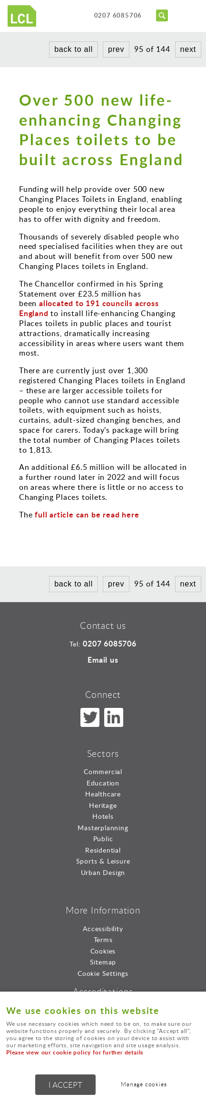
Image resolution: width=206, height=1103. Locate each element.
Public (103, 838)
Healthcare (103, 793)
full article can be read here (87, 514)
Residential (103, 850)
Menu (189, 15)
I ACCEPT (65, 1084)
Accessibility (103, 928)
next (188, 49)
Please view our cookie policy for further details (74, 1052)
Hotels (103, 816)
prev (116, 49)
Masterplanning (103, 827)
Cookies (103, 950)
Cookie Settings (103, 973)
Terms (103, 939)
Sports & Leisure (103, 860)
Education (103, 782)
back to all (73, 49)
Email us (103, 659)
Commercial (103, 771)
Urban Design (103, 872)
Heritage (103, 805)
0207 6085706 (118, 15)
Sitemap (103, 961)
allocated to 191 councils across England (89, 308)
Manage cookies (144, 1084)
